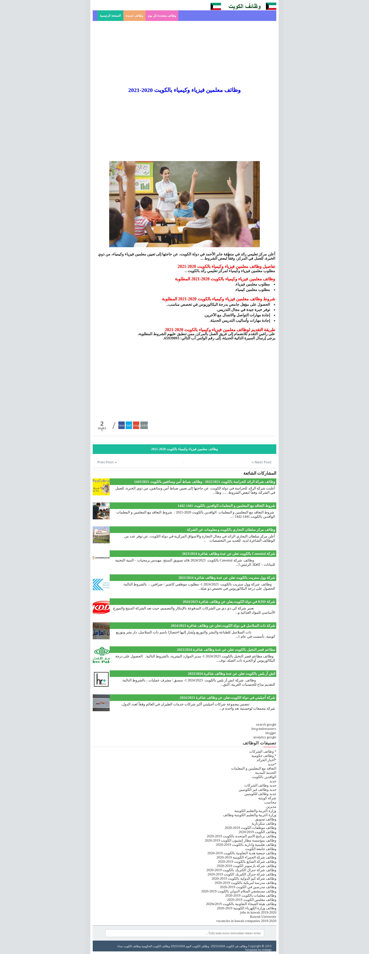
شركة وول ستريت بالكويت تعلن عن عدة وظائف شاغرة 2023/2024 (226, 578)
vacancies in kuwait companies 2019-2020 (246, 921)
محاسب (270, 802)
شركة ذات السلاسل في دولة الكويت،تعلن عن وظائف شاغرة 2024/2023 (223, 626)
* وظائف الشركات (262, 751)
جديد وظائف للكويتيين (260, 794)
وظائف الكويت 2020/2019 (257, 832)
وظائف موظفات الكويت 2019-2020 (250, 828)
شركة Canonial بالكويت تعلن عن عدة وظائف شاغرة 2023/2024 (228, 554)
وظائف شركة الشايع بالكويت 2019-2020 (247, 861)
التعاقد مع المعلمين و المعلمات (253, 768)
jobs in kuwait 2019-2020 (258, 912)
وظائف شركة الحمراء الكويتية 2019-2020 (246, 857)
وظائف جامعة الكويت (261, 849)
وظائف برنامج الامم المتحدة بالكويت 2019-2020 (241, 836)
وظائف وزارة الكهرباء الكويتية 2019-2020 (246, 908)
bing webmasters (264, 729)
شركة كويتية (267, 798)
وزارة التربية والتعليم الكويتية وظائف (249, 815)
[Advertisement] (184, 54)
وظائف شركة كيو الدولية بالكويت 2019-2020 (244, 878)
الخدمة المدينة (265, 773)
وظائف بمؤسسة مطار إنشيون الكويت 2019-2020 (240, 840)
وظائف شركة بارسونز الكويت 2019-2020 (246, 866)
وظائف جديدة (134, 15)
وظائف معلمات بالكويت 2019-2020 (250, 895)
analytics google (264, 737)
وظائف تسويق (265, 819)
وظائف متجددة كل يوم (162, 15)
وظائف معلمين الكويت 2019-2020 (251, 900)
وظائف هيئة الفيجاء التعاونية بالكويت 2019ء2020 (241, 904)
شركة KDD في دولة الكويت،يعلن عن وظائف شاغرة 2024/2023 (229, 602)
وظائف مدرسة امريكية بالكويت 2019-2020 (245, 883)
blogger (270, 733)
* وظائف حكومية (264, 756)
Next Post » (262, 462)
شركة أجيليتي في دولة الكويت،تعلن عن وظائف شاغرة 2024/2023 (227, 698)
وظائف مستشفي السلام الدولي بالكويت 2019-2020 (238, 891)
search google (266, 724)
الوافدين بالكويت (264, 777)
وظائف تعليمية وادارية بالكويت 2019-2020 (246, 845)
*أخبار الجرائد (266, 760)
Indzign (267, 950)
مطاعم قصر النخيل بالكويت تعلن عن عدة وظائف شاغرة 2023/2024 (226, 650)
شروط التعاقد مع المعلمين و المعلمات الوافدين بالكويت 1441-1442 (226, 506)
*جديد (272, 764)
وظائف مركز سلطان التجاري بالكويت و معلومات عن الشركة (231, 530)
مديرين (271, 806)
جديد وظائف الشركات (260, 785)
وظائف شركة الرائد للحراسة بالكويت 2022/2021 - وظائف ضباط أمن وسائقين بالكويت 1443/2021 (204, 482)
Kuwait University (263, 916)
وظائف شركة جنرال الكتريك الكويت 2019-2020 (242, 874)
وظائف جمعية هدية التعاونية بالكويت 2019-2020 (241, 853)
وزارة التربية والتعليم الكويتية (255, 811)
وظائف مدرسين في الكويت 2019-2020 (248, 887)
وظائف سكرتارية (264, 823)
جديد (272, 781)
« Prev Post (107, 462)
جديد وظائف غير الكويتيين (257, 789)
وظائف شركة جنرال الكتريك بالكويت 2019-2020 (241, 870)
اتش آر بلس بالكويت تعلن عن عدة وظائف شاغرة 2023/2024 (231, 674)
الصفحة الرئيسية (110, 15)
